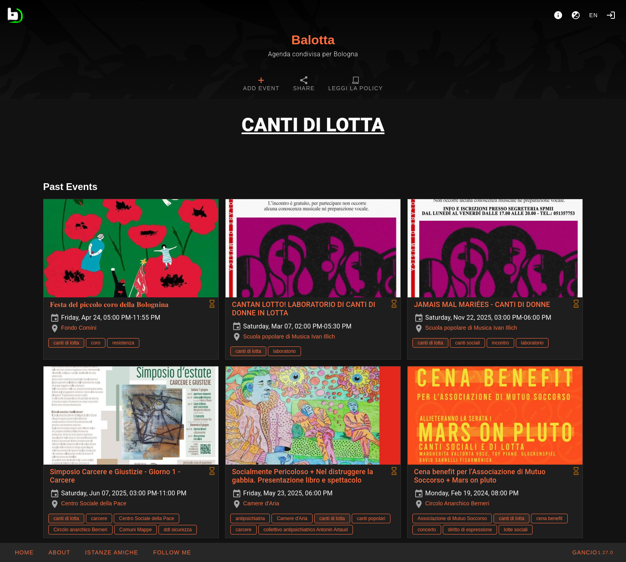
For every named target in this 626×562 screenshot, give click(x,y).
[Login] (611, 15)
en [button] (593, 15)
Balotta (313, 40)
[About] (558, 15)
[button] (111, 552)
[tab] (261, 84)
